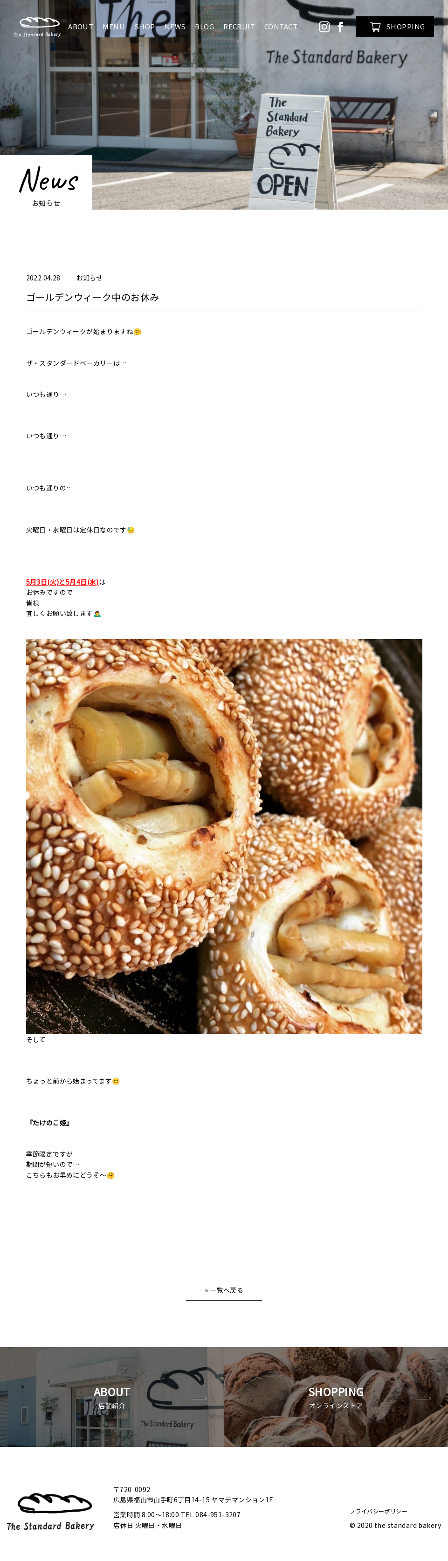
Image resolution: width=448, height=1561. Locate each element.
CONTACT (280, 26)
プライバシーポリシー (378, 1504)
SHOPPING (397, 27)
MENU (114, 26)
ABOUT (80, 26)
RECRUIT (239, 26)
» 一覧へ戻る (224, 1290)
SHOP (144, 26)
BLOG (204, 26)
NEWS (175, 26)
